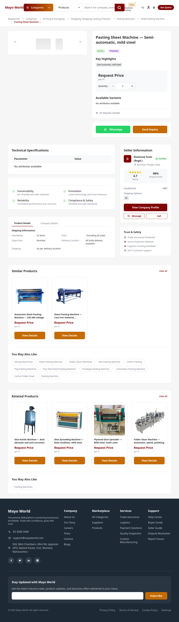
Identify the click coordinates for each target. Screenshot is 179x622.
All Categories (100, 517)
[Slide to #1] (43, 44)
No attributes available (108, 103)
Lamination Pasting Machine (130, 368)
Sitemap (166, 610)
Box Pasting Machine (109, 361)
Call (157, 215)
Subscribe (156, 596)
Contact (68, 539)
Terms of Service (128, 610)
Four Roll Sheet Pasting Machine (59, 368)
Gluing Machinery (23, 361)
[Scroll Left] (15, 42)
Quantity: (103, 86)
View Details (29, 335)
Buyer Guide (155, 522)
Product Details (22, 223)
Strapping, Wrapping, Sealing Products (90, 18)
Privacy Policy (107, 610)
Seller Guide (155, 528)
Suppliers (97, 522)
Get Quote (165, 7)
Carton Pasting (134, 361)
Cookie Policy (150, 610)
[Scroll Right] (80, 42)
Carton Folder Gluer (24, 376)
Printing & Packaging (54, 18)
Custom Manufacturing (129, 540)
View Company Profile (145, 207)
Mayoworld (13, 18)
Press (67, 533)
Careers (68, 528)
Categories (31, 18)
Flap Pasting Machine (25, 368)
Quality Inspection (130, 533)
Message (134, 215)
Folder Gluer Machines (80, 361)
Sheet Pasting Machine (152, 18)
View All (163, 271)
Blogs (67, 544)
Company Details (49, 223)
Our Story (69, 522)
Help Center (155, 517)
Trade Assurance (129, 517)
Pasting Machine (49, 376)
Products (97, 528)
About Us (69, 517)
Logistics (125, 522)
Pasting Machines (126, 18)
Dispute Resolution (159, 533)
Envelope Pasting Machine (95, 368)
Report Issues (156, 539)
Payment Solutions (131, 528)
